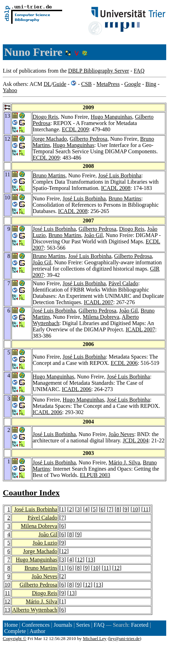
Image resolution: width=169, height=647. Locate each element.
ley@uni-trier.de (124, 638)
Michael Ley (94, 638)
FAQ (139, 71)
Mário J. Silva (124, 462)
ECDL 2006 (124, 363)
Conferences (36, 625)
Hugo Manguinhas (111, 117)
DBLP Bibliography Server (98, 71)
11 (145, 509)
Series (83, 625)
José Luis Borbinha (119, 175)
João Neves (121, 434)
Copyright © (15, 638)
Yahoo (10, 90)
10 (135, 509)
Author (37, 631)
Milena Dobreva (101, 317)
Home (11, 625)
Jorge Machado (50, 139)
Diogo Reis (45, 117)
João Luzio (44, 543)
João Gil (93, 235)
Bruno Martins (49, 175)
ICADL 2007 (98, 302)
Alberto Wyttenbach (34, 610)
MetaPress (108, 84)
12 (64, 551)
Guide (59, 84)
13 (90, 560)
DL (47, 84)
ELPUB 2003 (95, 475)
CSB (86, 84)
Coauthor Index (31, 492)
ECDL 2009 (75, 129)
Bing (150, 84)
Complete (15, 631)
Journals (62, 625)
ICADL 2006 (76, 389)
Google (132, 84)
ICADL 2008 (115, 188)
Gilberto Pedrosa (88, 139)
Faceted (139, 625)
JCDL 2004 (135, 440)
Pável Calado (123, 283)
